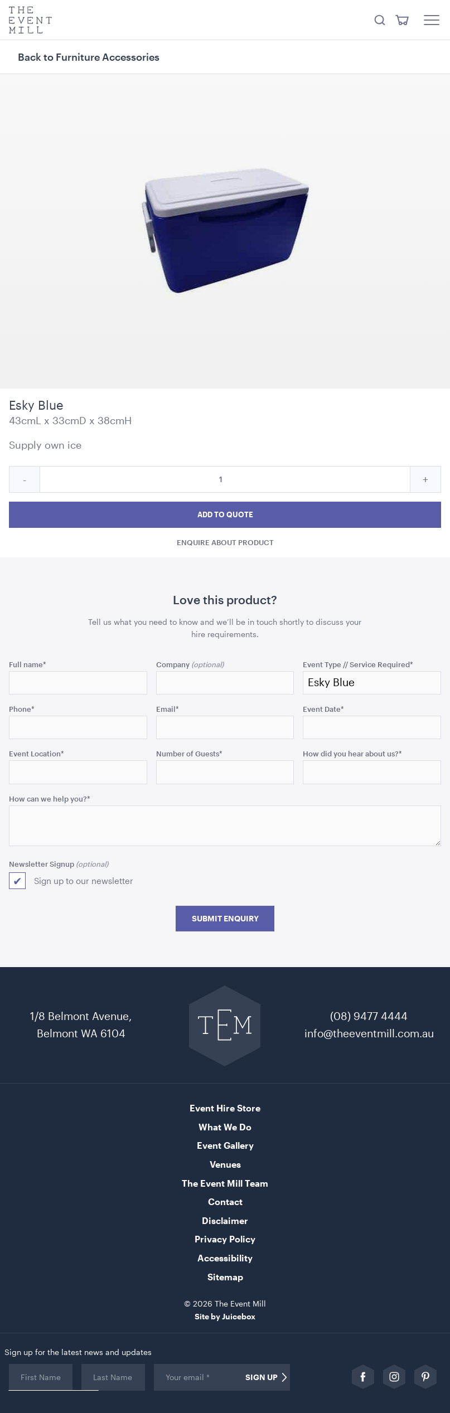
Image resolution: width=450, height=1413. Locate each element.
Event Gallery (225, 1145)
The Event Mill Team (225, 1183)
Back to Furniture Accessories (88, 56)
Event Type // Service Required (358, 664)
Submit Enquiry (225, 918)
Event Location (36, 753)
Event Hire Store (225, 1108)
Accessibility (225, 1257)
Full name (27, 664)
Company (173, 664)
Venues (225, 1164)
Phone (22, 709)
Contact (225, 1201)
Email (167, 709)
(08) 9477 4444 (369, 1015)
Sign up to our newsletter (83, 881)
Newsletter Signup (41, 864)
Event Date (323, 709)
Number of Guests (189, 753)
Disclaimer (225, 1220)
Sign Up (261, 1377)
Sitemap (225, 1276)
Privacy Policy (225, 1239)
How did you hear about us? (352, 753)
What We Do (225, 1126)
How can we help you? (49, 798)
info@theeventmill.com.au (369, 1033)
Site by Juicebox (225, 1316)
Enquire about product (225, 542)
